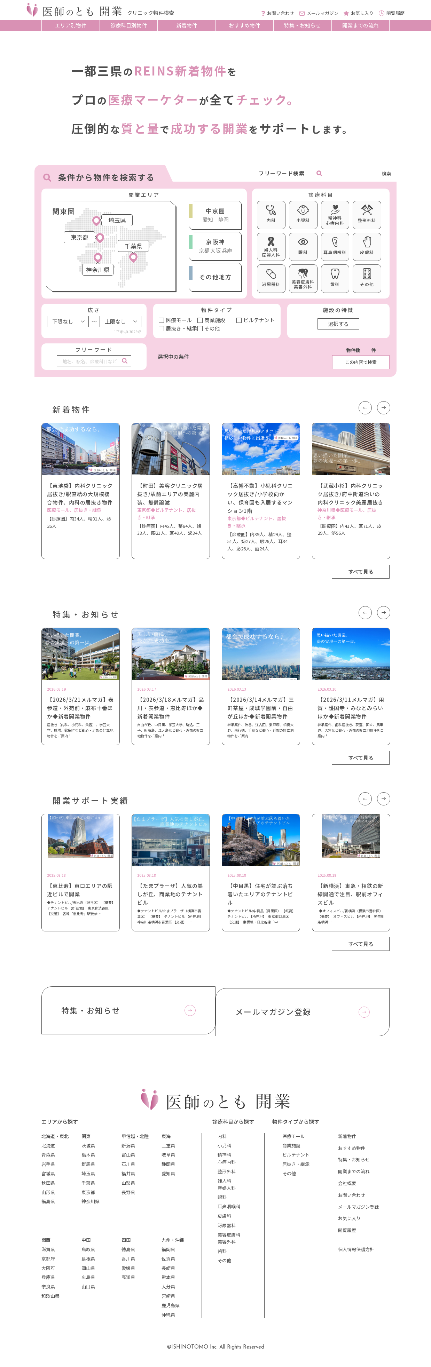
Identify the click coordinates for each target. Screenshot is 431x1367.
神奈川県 (90, 1205)
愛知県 (168, 1177)
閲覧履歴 (347, 1234)
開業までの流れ (360, 25)
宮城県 (48, 1177)
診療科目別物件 (128, 25)
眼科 (222, 1201)
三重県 (168, 1149)
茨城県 (88, 1149)
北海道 (48, 1149)
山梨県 (128, 1186)
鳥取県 (88, 1253)
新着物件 (186, 25)
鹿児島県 (171, 1309)
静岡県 (168, 1168)
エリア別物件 (70, 25)
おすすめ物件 (244, 25)
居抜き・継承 (181, 328)
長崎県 (168, 1272)
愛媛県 (128, 1272)
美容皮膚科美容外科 (229, 1242)
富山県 (128, 1158)
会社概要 (347, 1187)
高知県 (128, 1281)
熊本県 (168, 1281)
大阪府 (48, 1272)
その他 (212, 328)
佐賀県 (168, 1262)
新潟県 (128, 1149)
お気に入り (349, 1222)
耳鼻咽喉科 (229, 1210)
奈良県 (48, 1290)
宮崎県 (168, 1299)
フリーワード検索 (282, 173)
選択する (338, 323)
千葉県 (88, 1186)
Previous (364, 407)
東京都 (88, 1196)
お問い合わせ (351, 1198)
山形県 (48, 1196)
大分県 (168, 1290)
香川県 (128, 1262)
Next (383, 407)
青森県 (48, 1158)
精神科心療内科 (227, 1162)
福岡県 (168, 1253)
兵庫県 (48, 1281)
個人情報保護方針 (356, 1253)
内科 (222, 1140)
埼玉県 (88, 1177)
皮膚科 (224, 1219)
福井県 (128, 1177)
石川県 (128, 1168)
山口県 (88, 1290)
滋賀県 (48, 1253)
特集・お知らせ (302, 25)
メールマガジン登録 (358, 1210)
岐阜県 (168, 1158)
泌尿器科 (227, 1229)
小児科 (224, 1149)
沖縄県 (168, 1318)
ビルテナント (259, 320)
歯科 (222, 1254)
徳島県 (128, 1253)
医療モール (179, 320)
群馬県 (88, 1168)
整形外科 (227, 1175)
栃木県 (88, 1158)
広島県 (88, 1281)
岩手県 (48, 1168)
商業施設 (214, 320)
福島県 (48, 1205)
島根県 (88, 1262)
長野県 (128, 1196)
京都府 (48, 1262)
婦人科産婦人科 (227, 1188)
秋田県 (48, 1186)
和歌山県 (50, 1299)
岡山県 (88, 1272)
